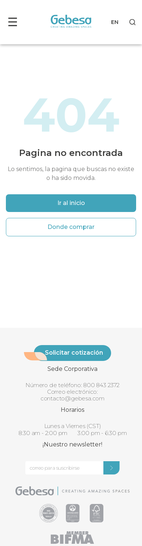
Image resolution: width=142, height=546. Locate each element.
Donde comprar (71, 226)
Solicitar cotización (74, 352)
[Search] (132, 22)
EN (114, 22)
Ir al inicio (71, 202)
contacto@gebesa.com (72, 398)
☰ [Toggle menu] (12, 22)
